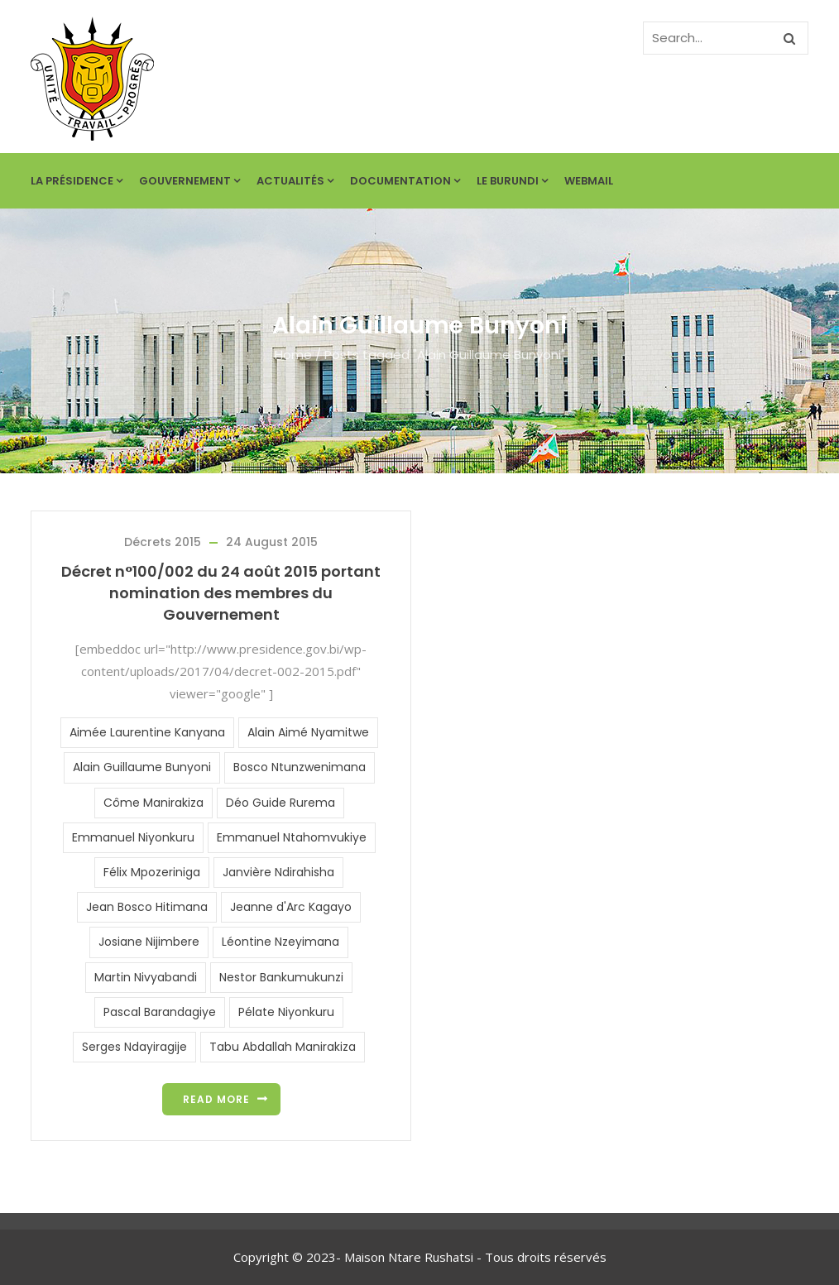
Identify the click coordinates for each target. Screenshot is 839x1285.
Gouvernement (189, 181)
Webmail (588, 181)
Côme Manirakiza (153, 802)
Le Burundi (512, 181)
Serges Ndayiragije (134, 1046)
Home (293, 354)
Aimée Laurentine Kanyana (147, 732)
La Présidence (76, 181)
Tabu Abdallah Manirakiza (282, 1046)
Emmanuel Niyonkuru (133, 837)
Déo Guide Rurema (280, 802)
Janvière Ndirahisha (278, 872)
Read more (216, 1099)
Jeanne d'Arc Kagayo (291, 907)
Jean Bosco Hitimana (147, 907)
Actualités (294, 181)
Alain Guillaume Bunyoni (142, 767)
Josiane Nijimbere (148, 941)
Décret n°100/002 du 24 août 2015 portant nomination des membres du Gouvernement (221, 593)
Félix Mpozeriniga (151, 872)
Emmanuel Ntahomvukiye (292, 837)
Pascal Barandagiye (159, 1012)
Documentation (405, 181)
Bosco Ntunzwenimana (299, 767)
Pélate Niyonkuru (286, 1012)
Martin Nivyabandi (145, 977)
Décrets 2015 (162, 542)
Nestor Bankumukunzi (281, 977)
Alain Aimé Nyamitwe (308, 732)
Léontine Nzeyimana (280, 941)
